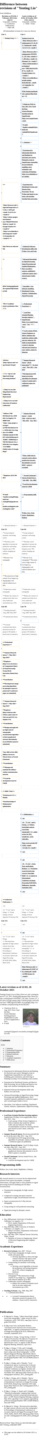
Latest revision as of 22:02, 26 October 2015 (29, 17)
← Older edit (10, 27)
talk (8, 22)
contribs (13, 22)
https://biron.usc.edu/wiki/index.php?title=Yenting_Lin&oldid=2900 (18, 1424)
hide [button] (3, 1045)
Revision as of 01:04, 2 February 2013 (10, 17)
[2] (12, 1079)
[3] (14, 1117)
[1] (14, 1018)
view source (29, 20)
